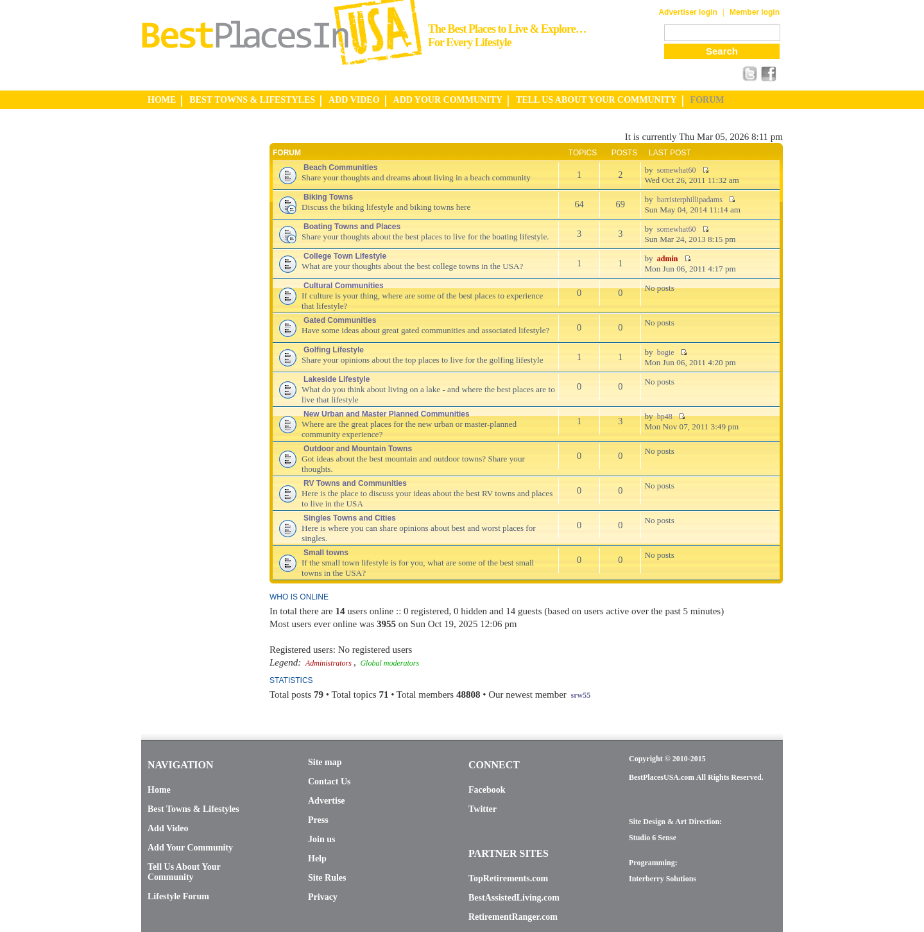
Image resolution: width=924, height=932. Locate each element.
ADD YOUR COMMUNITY (448, 100)
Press (318, 820)
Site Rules (327, 878)
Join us (321, 839)
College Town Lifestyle (345, 256)
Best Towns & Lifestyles (193, 809)
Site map (325, 762)
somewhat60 (676, 170)
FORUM (707, 100)
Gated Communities (340, 320)
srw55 (581, 695)
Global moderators (389, 663)
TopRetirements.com (508, 878)
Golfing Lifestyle (334, 349)
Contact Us (329, 781)
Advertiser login (687, 12)
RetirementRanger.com (513, 917)
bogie (665, 352)
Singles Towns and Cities (350, 517)
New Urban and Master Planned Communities (387, 414)
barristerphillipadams (690, 199)
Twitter (482, 809)
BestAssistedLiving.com (514, 897)
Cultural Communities (344, 285)
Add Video (168, 828)
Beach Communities (340, 167)
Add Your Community (190, 847)
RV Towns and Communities (355, 483)
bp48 (664, 416)
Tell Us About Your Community (184, 872)
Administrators (328, 663)
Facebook (487, 790)
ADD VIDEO (354, 100)
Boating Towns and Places (352, 226)
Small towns (326, 552)
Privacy (323, 897)
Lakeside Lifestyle (337, 379)
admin (667, 258)
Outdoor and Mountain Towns (358, 448)
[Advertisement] (192, 322)
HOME (162, 100)
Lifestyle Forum (178, 896)
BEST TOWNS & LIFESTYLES (252, 100)
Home (159, 790)
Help (317, 858)
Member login (755, 12)
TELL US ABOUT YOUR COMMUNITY (596, 100)
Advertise (326, 801)
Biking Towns (328, 197)
